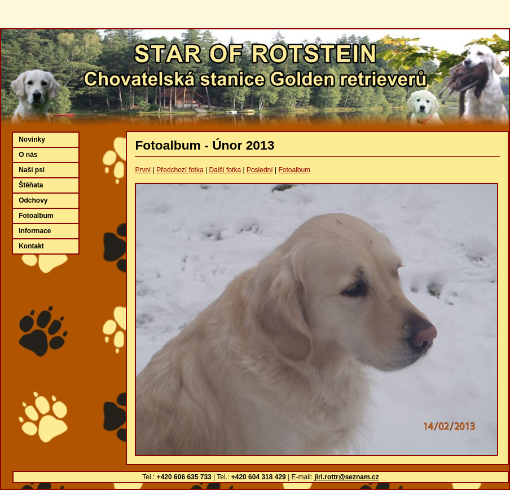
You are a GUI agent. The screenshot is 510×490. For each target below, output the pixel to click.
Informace (35, 231)
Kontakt (31, 246)
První (143, 170)
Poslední (260, 170)
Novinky (32, 139)
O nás (28, 155)
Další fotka (225, 170)
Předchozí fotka (179, 170)
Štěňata (31, 185)
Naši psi (32, 170)
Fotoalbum (294, 170)
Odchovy (33, 200)
